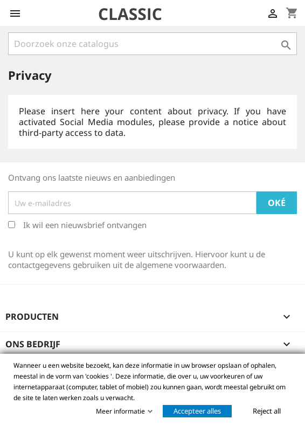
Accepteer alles (197, 411)
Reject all (267, 411)
